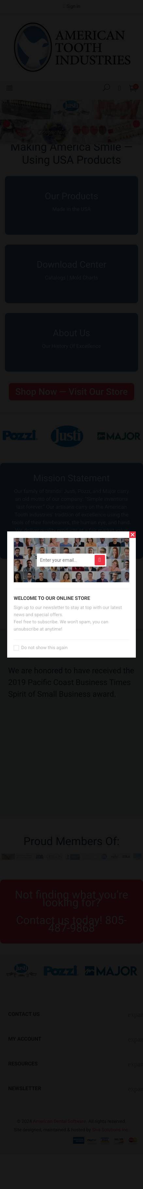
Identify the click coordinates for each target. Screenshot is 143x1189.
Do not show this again (44, 647)
